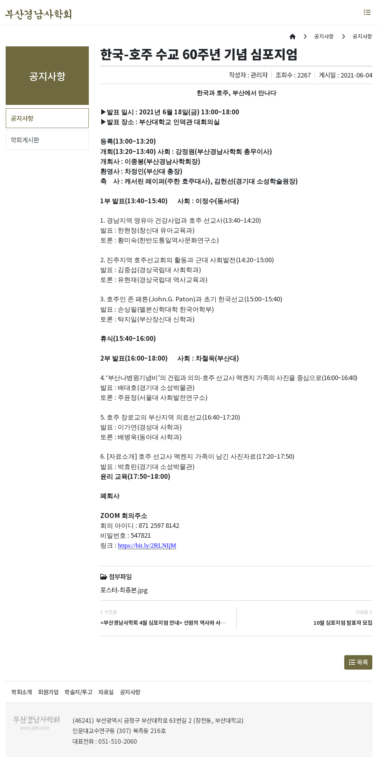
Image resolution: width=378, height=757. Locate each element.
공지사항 (22, 118)
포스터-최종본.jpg (124, 589)
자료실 (106, 692)
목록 (358, 662)
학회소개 (21, 692)
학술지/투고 (78, 692)
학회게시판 (25, 140)
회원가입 (48, 692)
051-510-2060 (117, 741)
